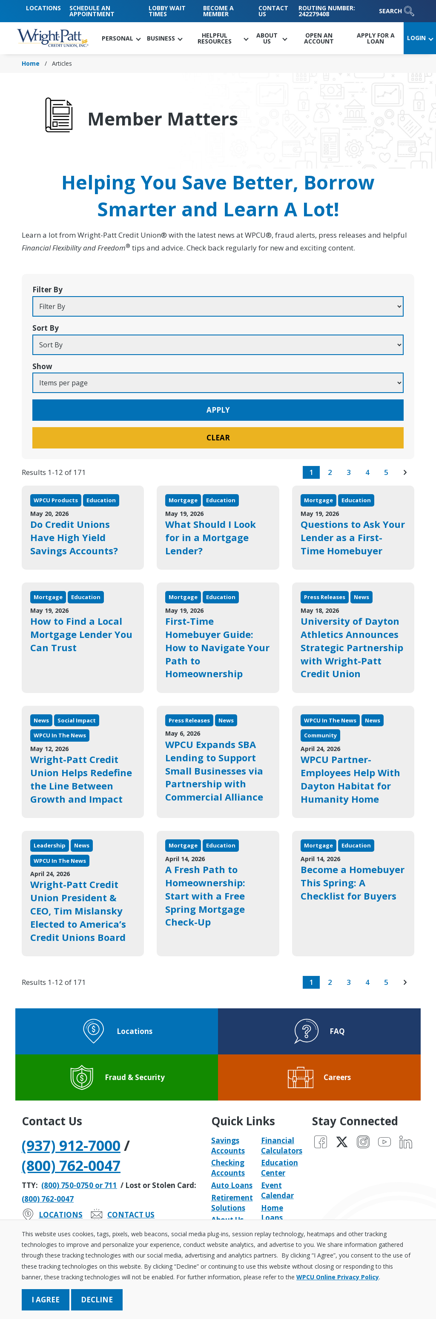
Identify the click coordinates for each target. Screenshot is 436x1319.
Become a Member (218, 11)
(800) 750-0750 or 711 (79, 1185)
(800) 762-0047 (71, 1165)
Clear (218, 438)
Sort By (45, 328)
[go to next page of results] (404, 472)
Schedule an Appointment (92, 11)
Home (31, 63)
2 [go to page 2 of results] (330, 472)
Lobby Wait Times (167, 11)
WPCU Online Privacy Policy (337, 1277)
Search (396, 11)
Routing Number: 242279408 (326, 11)
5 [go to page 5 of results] (386, 472)
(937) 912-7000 (71, 1145)
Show (42, 366)
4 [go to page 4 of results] (367, 472)
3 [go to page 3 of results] (349, 472)
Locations (43, 8)
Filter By (47, 289)
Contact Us (273, 11)
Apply (218, 410)
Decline (97, 1299)
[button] (120, 38)
